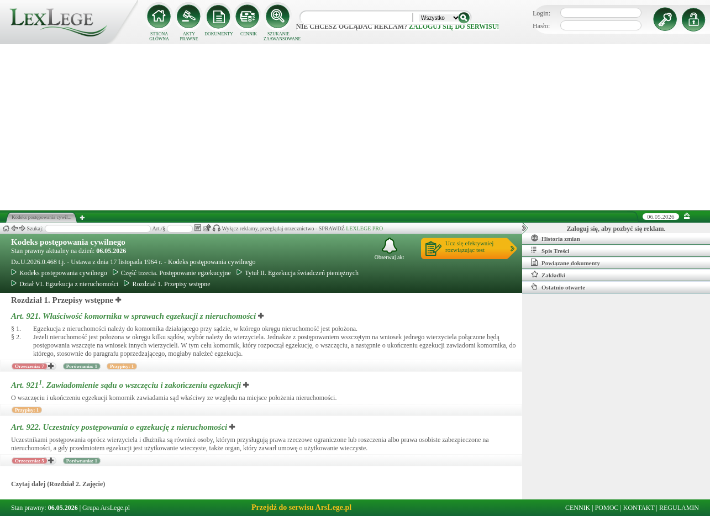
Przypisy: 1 (122, 366)
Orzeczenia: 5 (29, 461)
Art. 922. (120, 427)
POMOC (607, 508)
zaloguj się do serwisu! (454, 26)
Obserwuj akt (389, 249)
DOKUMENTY (218, 33)
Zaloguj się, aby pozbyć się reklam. (616, 229)
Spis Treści (550, 250)
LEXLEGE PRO (364, 228)
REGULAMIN (679, 508)
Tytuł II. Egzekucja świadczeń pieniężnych (297, 273)
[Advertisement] (355, 127)
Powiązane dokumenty (565, 262)
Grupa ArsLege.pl (106, 508)
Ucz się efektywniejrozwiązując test (469, 246)
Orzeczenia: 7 (29, 366)
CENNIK (248, 33)
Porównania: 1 (81, 366)
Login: (541, 13)
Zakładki (548, 274)
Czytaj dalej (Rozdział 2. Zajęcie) (58, 484)
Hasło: (541, 26)
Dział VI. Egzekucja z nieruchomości (64, 284)
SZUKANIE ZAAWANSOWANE (278, 36)
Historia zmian (555, 238)
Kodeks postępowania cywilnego (68, 242)
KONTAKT (639, 508)
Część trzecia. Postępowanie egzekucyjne (172, 273)
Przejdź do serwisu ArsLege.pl (301, 507)
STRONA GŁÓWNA (159, 36)
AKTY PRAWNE (189, 36)
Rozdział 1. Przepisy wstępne (167, 284)
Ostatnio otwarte (558, 287)
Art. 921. (134, 316)
